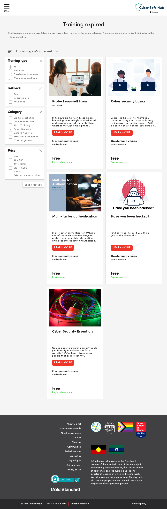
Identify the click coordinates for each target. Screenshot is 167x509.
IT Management (23, 140)
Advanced (20, 102)
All (15, 67)
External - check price (27, 175)
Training (76, 442)
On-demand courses (26, 74)
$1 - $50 (18, 160)
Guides (77, 438)
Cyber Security (22, 129)
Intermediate (21, 98)
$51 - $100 (20, 164)
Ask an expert (74, 465)
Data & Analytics (24, 133)
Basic (17, 94)
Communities (74, 447)
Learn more (63, 132)
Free (16, 157)
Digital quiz (75, 460)
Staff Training (22, 125)
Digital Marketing (24, 118)
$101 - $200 (20, 168)
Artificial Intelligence (26, 137)
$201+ (17, 172)
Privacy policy (74, 470)
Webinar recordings (25, 78)
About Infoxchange (71, 433)
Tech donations (73, 451)
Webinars (19, 70)
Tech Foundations (24, 122)
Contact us (75, 456)
